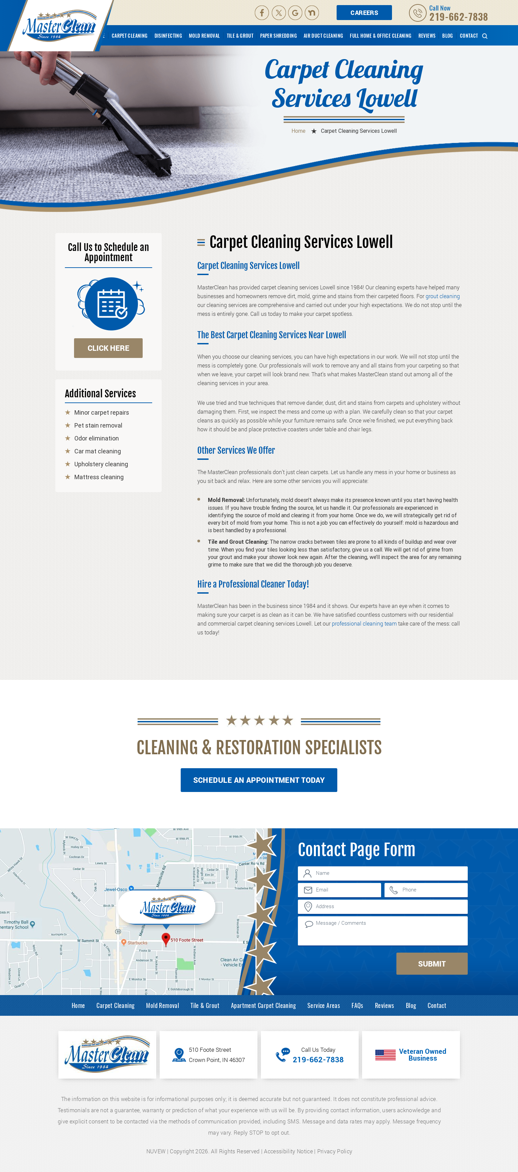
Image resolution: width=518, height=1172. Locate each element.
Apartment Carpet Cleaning (263, 1005)
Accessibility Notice (288, 1151)
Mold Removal (204, 35)
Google (296, 12)
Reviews (427, 35)
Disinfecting (168, 35)
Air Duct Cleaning (323, 35)
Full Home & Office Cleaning (380, 35)
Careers (364, 12)
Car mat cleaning (97, 451)
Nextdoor (312, 12)
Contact (469, 35)
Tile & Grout (240, 35)
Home (78, 1005)
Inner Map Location (167, 908)
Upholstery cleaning (101, 464)
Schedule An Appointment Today (259, 780)
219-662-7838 (458, 16)
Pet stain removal (98, 425)
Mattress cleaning (99, 477)
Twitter (279, 12)
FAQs (357, 1005)
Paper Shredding (278, 35)
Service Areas (323, 1005)
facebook (262, 12)
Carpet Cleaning (130, 35)
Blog (447, 35)
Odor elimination (96, 438)
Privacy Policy (334, 1151)
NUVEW (156, 1151)
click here (108, 348)
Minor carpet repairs (101, 412)
